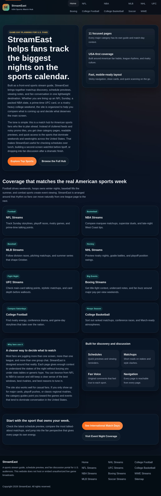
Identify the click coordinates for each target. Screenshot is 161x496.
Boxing (73, 11)
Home (85, 462)
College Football (90, 11)
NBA (106, 3)
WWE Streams (143, 473)
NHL (143, 3)
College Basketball (114, 11)
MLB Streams (89, 479)
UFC (154, 3)
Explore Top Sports (22, 161)
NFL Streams (89, 468)
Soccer (132, 11)
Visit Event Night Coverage (101, 436)
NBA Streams (89, 473)
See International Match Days (102, 425)
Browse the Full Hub (54, 161)
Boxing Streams (117, 473)
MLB (131, 3)
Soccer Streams (117, 479)
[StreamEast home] (17, 7)
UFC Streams (115, 468)
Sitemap (139, 479)
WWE (144, 11)
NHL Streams (115, 462)
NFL (84, 3)
